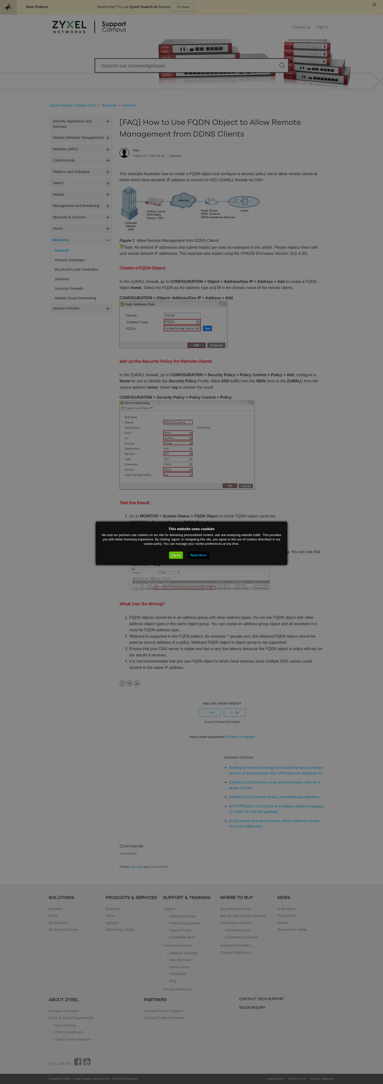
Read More (198, 555)
